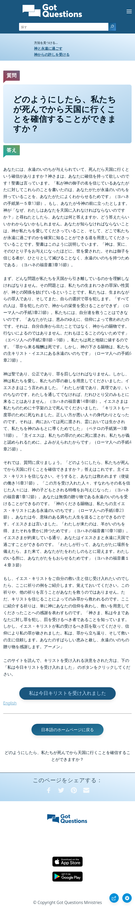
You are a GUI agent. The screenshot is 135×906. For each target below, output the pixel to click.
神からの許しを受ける (52, 54)
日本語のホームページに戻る (67, 729)
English (9, 703)
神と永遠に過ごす (48, 48)
